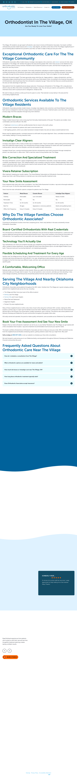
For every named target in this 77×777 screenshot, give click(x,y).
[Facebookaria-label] (4, 2)
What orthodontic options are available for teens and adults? (23, 363)
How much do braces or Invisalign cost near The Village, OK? (23, 369)
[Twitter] (15, 2)
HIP (49, 774)
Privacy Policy (34, 773)
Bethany (6, 294)
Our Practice (21, 7)
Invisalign (29, 46)
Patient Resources (38, 7)
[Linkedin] (9, 2)
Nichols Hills (8, 297)
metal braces (14, 125)
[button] (38, 356)
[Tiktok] (12, 2)
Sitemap (28, 773)
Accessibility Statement (45, 773)
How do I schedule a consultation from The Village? (20, 356)
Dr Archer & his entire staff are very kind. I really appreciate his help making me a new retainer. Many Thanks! (55, 582)
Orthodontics (29, 7)
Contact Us (47, 7)
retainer (57, 62)
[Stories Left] (4, 651)
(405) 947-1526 (16, 335)
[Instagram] (6, 2)
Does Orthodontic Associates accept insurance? (19, 383)
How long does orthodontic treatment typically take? (21, 376)
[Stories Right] (9, 651)
